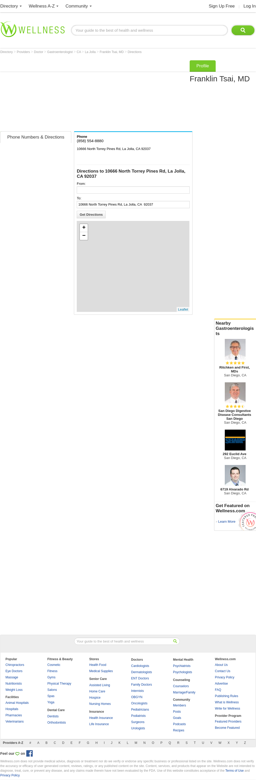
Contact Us (222, 671)
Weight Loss (14, 690)
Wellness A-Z (42, 6)
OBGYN (136, 697)
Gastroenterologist (60, 52)
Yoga (50, 702)
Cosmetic (53, 665)
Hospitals (11, 709)
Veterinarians (14, 721)
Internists (137, 691)
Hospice (94, 697)
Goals (177, 718)
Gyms (51, 677)
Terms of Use (234, 770)
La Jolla (91, 52)
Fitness (52, 671)
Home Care (97, 691)
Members (179, 705)
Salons (52, 690)
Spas (50, 696)
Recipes (178, 730)
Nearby (235, 328)
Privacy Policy (224, 677)
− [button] (84, 236)
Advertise (221, 683)
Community (77, 6)
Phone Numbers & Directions (35, 137)
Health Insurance (101, 718)
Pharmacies (13, 715)
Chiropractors (14, 665)
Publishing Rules (226, 696)
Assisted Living (99, 685)
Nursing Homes (100, 704)
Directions (135, 52)
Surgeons (137, 722)
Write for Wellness (227, 708)
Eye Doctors (13, 671)
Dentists (53, 716)
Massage (11, 677)
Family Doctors (141, 684)
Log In (250, 6)
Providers (24, 52)
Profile (202, 65)
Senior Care (98, 679)
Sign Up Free (222, 6)
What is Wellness (227, 702)
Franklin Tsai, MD (112, 52)
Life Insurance (99, 724)
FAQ (218, 690)
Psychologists (182, 672)
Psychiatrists (181, 666)
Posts (177, 711)
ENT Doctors (140, 678)
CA (79, 52)
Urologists (138, 728)
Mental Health (183, 659)
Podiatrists (138, 716)
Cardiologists (140, 666)
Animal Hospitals (17, 703)
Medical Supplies (101, 671)
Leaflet (183, 309)
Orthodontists (56, 722)
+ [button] (84, 228)
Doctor (39, 52)
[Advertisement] (77, 94)
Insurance (96, 711)
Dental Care (56, 710)
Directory (9, 6)
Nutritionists (13, 683)
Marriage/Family (184, 692)
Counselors (181, 686)
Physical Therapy (59, 683)
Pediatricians (140, 709)
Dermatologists (141, 672)
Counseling (181, 680)
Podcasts (179, 724)
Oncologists (139, 703)
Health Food (97, 665)
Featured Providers (228, 721)
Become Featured (227, 728)
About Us (221, 665)
